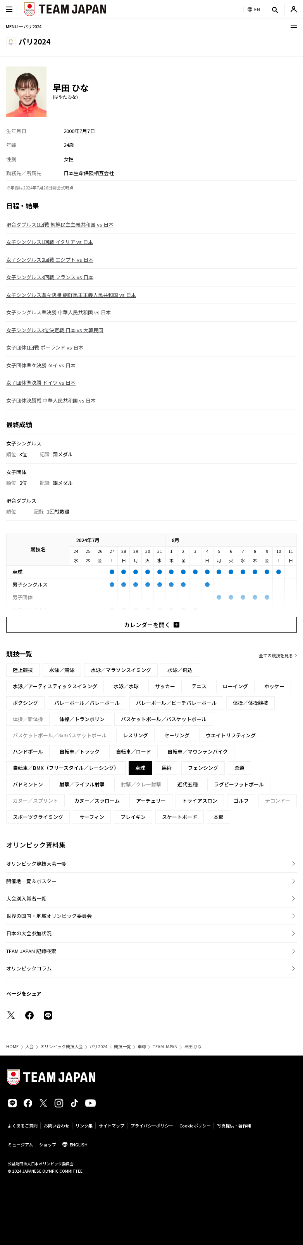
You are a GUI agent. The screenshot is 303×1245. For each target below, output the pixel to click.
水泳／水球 (126, 686)
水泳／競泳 (61, 670)
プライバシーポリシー (152, 1125)
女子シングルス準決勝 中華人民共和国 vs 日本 (58, 312)
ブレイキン (133, 816)
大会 (29, 1046)
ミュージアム (20, 1144)
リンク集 (84, 1125)
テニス (199, 686)
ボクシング (25, 702)
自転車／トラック (79, 751)
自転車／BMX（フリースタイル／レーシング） (66, 767)
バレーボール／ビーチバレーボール (176, 702)
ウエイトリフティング (231, 735)
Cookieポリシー (195, 1125)
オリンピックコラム (29, 968)
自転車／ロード (133, 751)
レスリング (135, 735)
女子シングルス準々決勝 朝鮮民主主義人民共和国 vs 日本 (71, 294)
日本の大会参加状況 (29, 933)
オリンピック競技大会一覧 (36, 863)
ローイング (235, 686)
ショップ (47, 1144)
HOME (12, 1046)
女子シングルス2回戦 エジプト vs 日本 (49, 259)
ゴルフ (241, 800)
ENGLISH (79, 1144)
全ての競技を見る (276, 655)
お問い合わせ (56, 1125)
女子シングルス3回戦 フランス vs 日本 (49, 277)
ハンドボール (28, 751)
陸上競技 (23, 670)
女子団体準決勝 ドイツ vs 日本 (41, 382)
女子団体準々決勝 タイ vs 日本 (41, 365)
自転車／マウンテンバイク (197, 751)
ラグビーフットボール (239, 784)
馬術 (167, 767)
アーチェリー (151, 800)
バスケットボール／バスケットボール (164, 719)
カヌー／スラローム (97, 800)
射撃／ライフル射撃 (82, 784)
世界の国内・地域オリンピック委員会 (49, 915)
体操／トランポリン (82, 719)
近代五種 (187, 784)
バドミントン (28, 784)
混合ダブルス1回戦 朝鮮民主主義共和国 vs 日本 (60, 224)
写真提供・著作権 (234, 1125)
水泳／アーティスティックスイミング (55, 686)
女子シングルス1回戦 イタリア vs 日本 (49, 242)
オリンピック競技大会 (61, 1046)
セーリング (176, 735)
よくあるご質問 (23, 1125)
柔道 (239, 767)
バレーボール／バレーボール (87, 702)
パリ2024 (98, 1046)
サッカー (165, 686)
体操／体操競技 (250, 702)
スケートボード (179, 816)
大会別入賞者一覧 (26, 898)
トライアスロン (199, 800)
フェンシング (203, 767)
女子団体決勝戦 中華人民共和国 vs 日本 (51, 400)
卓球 (142, 1046)
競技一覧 (122, 1046)
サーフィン (91, 816)
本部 (218, 816)
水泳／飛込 (180, 670)
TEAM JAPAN (165, 1046)
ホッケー (274, 686)
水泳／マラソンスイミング (121, 670)
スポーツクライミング (38, 816)
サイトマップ (111, 1125)
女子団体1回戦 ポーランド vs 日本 (44, 347)
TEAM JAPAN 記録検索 (31, 951)
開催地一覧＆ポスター (31, 881)
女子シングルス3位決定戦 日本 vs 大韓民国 (54, 330)
